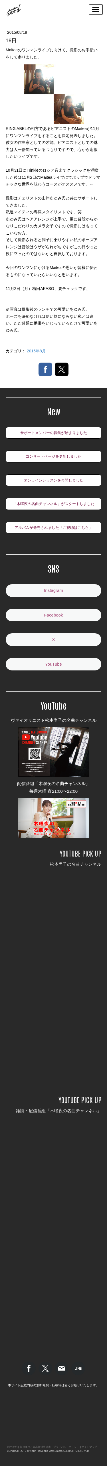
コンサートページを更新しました (53, 456)
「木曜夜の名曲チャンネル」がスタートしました (53, 504)
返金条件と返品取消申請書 (35, 1447)
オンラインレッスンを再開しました (53, 480)
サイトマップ (89, 1447)
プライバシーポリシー (66, 1447)
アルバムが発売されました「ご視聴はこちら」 (53, 527)
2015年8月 (36, 351)
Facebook (53, 615)
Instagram (53, 590)
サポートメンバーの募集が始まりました (53, 433)
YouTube (53, 664)
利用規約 (12, 1447)
